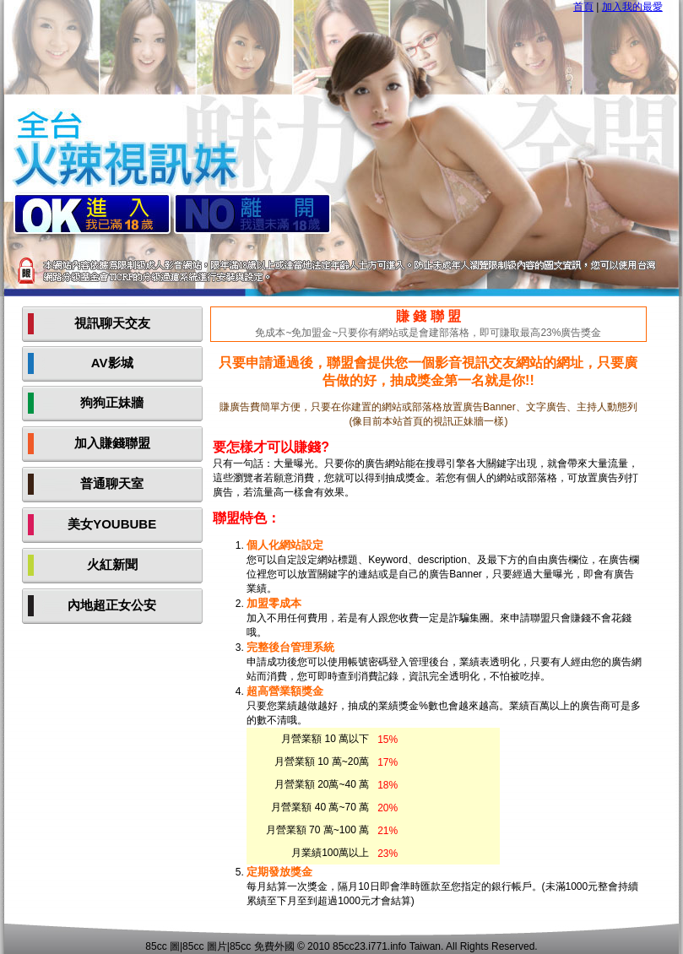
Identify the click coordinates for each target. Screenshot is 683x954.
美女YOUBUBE (112, 524)
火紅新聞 (112, 564)
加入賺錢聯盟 (112, 443)
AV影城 (112, 362)
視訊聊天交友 (112, 323)
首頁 (583, 7)
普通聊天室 (112, 483)
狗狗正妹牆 (112, 402)
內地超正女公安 (112, 605)
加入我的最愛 (632, 7)
